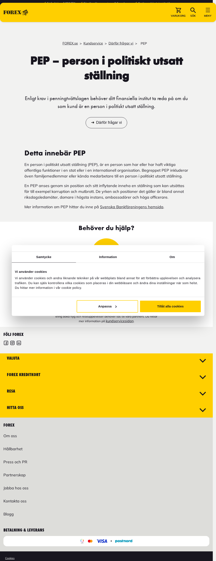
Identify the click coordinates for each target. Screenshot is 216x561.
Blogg (8, 514)
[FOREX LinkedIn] (18, 343)
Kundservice (93, 43)
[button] (178, 23)
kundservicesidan (120, 321)
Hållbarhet (12, 448)
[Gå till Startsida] (15, 23)
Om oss (10, 435)
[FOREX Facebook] (6, 343)
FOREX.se (70, 43)
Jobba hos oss (15, 488)
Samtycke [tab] (43, 257)
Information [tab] (108, 257)
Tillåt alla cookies (170, 306)
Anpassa (107, 306)
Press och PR (15, 461)
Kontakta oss (15, 501)
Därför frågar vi (121, 43)
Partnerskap (14, 474)
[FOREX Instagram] (12, 343)
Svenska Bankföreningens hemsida (131, 206)
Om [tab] (172, 257)
